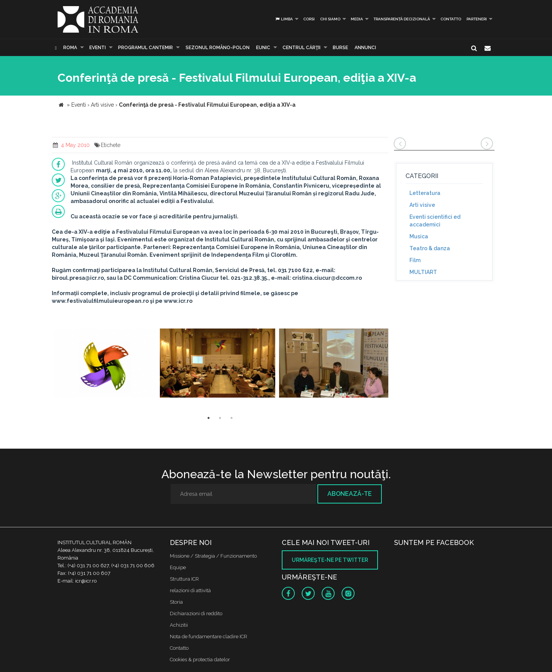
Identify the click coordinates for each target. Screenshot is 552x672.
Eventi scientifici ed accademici (434, 221)
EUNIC (263, 47)
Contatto (450, 19)
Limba (284, 19)
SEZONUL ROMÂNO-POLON (218, 47)
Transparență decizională (401, 19)
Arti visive (422, 205)
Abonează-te (349, 493)
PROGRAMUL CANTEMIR (145, 47)
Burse (340, 47)
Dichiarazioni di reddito (196, 613)
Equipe (178, 567)
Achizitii (179, 625)
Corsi (309, 19)
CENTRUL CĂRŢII (301, 47)
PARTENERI (477, 19)
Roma (70, 47)
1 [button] (208, 418)
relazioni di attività (190, 590)
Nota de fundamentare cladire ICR (208, 636)
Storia (176, 602)
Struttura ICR (184, 579)
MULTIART (423, 272)
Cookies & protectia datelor (200, 659)
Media (357, 19)
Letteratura (424, 193)
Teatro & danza (429, 248)
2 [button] (220, 418)
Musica (418, 236)
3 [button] (231, 418)
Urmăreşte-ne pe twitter (330, 560)
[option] (105, 364)
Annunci (365, 47)
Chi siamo (330, 19)
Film (415, 260)
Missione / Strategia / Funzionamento (213, 556)
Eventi (97, 47)
